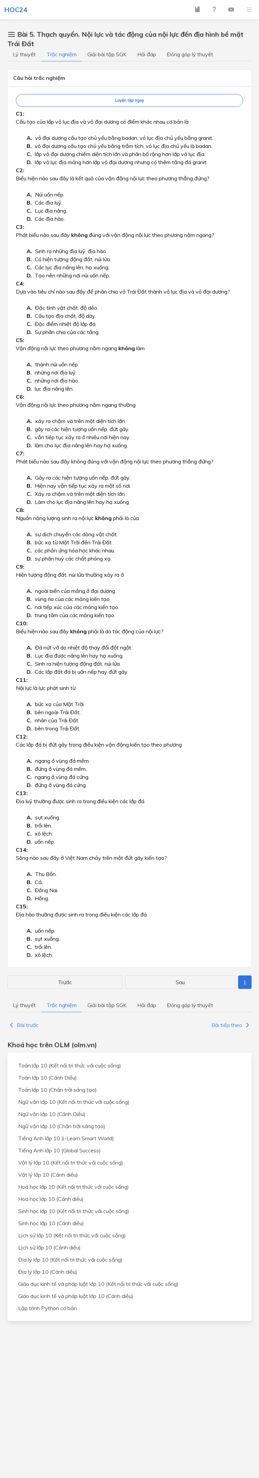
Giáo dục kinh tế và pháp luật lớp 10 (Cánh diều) (75, 1296)
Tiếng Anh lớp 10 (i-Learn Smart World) (66, 1138)
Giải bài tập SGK (106, 54)
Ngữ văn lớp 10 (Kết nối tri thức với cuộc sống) (74, 1101)
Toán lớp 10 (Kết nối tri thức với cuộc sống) (69, 1065)
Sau (180, 982)
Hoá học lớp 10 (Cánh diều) (51, 1199)
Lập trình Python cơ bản (47, 1308)
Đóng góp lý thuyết (190, 54)
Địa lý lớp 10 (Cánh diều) (47, 1271)
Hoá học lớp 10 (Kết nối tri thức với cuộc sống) (73, 1186)
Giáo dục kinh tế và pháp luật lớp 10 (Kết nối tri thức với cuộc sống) (98, 1283)
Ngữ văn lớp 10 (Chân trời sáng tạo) (61, 1126)
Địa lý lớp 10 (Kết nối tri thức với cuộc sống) (70, 1259)
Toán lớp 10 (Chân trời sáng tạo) (57, 1089)
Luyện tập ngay (129, 100)
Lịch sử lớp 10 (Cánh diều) (49, 1247)
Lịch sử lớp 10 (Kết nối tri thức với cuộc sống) (72, 1235)
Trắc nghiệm (62, 54)
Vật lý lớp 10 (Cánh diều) (48, 1174)
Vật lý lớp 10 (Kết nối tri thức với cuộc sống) (70, 1162)
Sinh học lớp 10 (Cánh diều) (51, 1223)
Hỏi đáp (146, 54)
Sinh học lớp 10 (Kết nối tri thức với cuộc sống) (73, 1211)
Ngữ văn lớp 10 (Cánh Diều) (51, 1114)
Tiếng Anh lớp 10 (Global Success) (59, 1150)
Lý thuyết (24, 54)
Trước (65, 982)
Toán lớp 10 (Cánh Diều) (47, 1077)
